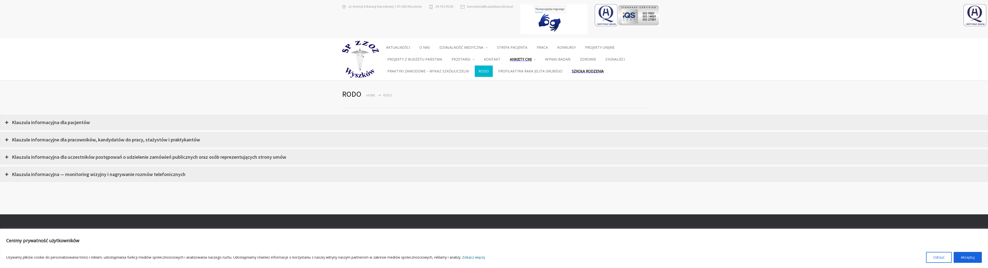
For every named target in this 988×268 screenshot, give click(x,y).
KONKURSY (566, 47)
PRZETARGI (461, 59)
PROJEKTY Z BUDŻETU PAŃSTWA (414, 59)
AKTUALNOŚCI (398, 47)
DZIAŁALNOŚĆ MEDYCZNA (461, 47)
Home (370, 95)
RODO (483, 71)
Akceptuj (968, 257)
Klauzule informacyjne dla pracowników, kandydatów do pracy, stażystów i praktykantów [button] (102, 139)
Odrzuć (939, 257)
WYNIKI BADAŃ (558, 59)
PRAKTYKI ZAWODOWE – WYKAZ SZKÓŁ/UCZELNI (428, 71)
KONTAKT (492, 59)
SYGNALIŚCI (615, 59)
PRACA (542, 47)
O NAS (424, 47)
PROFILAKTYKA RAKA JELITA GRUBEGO (530, 71)
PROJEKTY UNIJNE (600, 47)
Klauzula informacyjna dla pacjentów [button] (47, 122)
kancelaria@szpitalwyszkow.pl (490, 6)
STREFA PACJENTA (512, 47)
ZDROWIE (588, 59)
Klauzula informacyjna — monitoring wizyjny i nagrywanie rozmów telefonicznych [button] (94, 174)
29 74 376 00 (444, 6)
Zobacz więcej (473, 257)
